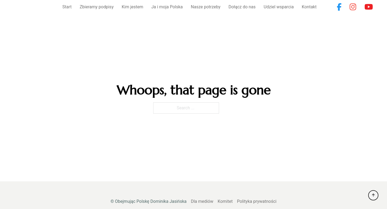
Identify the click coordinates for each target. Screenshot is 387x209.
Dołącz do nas (242, 6)
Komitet (225, 201)
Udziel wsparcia (279, 6)
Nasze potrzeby (205, 6)
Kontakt (309, 6)
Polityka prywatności (257, 201)
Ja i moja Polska (167, 6)
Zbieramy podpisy (97, 6)
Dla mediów (202, 201)
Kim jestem (132, 6)
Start (66, 6)
